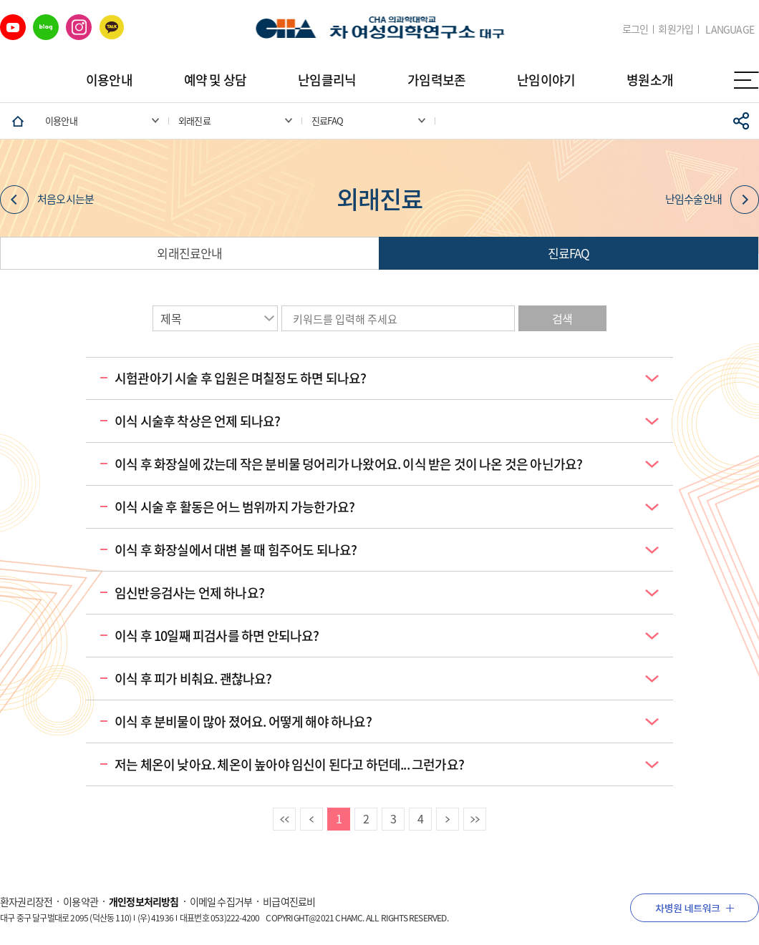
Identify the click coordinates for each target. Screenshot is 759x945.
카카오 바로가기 (112, 27)
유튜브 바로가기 (13, 27)
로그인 (635, 29)
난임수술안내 (712, 199)
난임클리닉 (327, 79)
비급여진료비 (289, 901)
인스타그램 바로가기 (79, 27)
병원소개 (650, 79)
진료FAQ (569, 253)
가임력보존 (436, 79)
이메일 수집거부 (221, 901)
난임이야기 (546, 79)
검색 (562, 318)
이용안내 (109, 79)
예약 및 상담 (215, 79)
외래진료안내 (189, 253)
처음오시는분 (47, 199)
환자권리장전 (26, 901)
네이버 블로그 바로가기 (46, 27)
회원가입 (675, 29)
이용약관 (80, 901)
